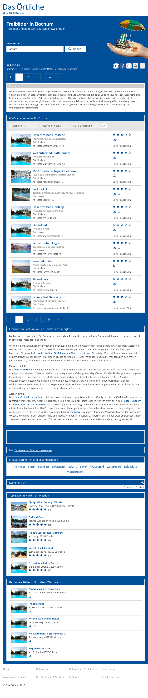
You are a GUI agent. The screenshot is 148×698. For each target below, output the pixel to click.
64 (49, 77)
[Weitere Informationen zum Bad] (75, 140)
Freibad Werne (22, 369)
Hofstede (41, 404)
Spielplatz (130, 466)
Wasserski (97, 466)
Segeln (31, 466)
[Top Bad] (75, 506)
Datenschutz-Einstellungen (84, 669)
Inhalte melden (110, 677)
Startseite (11, 68)
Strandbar (43, 466)
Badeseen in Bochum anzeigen (33, 450)
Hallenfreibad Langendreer (29, 397)
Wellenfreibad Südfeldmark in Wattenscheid (62, 353)
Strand (72, 466)
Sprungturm (58, 466)
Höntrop (25, 404)
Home (6, 669)
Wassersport (114, 466)
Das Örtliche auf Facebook (50, 677)
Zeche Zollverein (76, 411)
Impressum (108, 669)
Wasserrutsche (75, 471)
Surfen (83, 466)
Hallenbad (19, 466)
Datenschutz (43, 669)
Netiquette (75, 677)
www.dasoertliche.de (14, 677)
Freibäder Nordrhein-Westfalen (35, 68)
